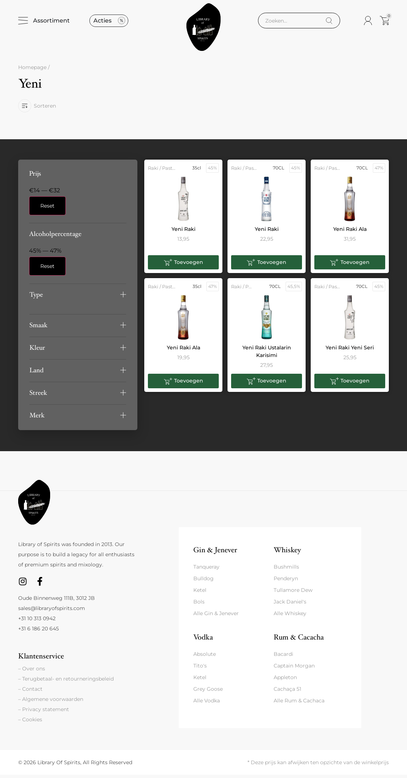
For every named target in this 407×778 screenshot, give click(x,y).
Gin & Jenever (215, 552)
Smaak (38, 328)
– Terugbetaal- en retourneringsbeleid (66, 682)
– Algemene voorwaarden (50, 702)
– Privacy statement (43, 712)
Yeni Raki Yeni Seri (350, 351)
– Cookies (30, 722)
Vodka (203, 640)
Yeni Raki (184, 232)
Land (36, 373)
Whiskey (287, 552)
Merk (37, 418)
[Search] (329, 22)
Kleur (37, 350)
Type (36, 297)
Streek (38, 396)
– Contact (30, 692)
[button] (77, 297)
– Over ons (31, 672)
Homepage (32, 70)
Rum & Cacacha (299, 640)
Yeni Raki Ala (350, 232)
